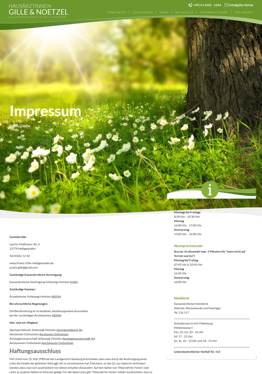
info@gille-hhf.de (241, 5)
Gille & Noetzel (38, 10)
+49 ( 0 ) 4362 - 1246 (207, 5)
